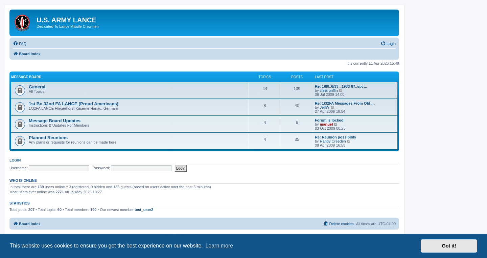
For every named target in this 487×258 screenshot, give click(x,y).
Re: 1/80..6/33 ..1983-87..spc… (341, 86)
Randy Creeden (333, 141)
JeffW (324, 107)
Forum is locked (329, 120)
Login (15, 160)
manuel (326, 124)
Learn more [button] (219, 246)
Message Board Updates (54, 120)
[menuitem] (19, 44)
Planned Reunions (48, 137)
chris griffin (329, 90)
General (37, 86)
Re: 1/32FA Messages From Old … (345, 103)
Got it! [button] (449, 246)
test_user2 (144, 210)
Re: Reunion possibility (335, 137)
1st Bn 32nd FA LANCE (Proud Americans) (73, 103)
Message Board (26, 77)
